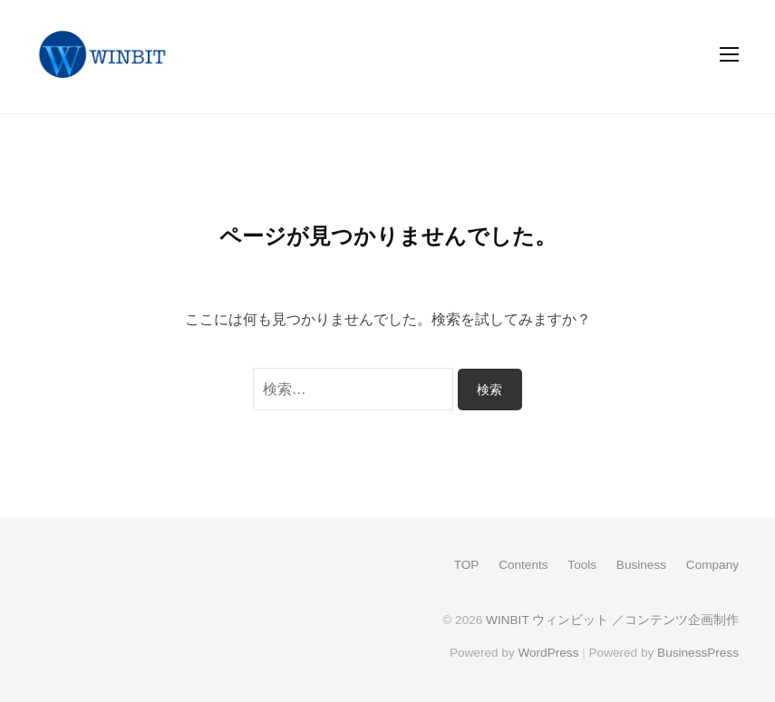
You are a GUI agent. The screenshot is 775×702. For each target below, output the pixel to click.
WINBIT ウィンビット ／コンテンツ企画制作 (612, 620)
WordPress (548, 652)
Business (641, 565)
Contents (523, 565)
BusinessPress (698, 652)
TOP (467, 565)
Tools (581, 565)
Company (712, 565)
